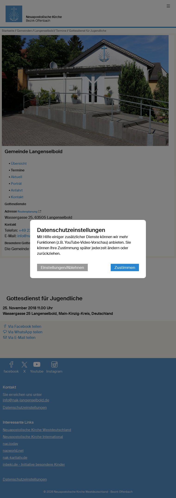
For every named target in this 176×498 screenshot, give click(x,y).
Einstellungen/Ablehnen (62, 267)
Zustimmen (124, 267)
